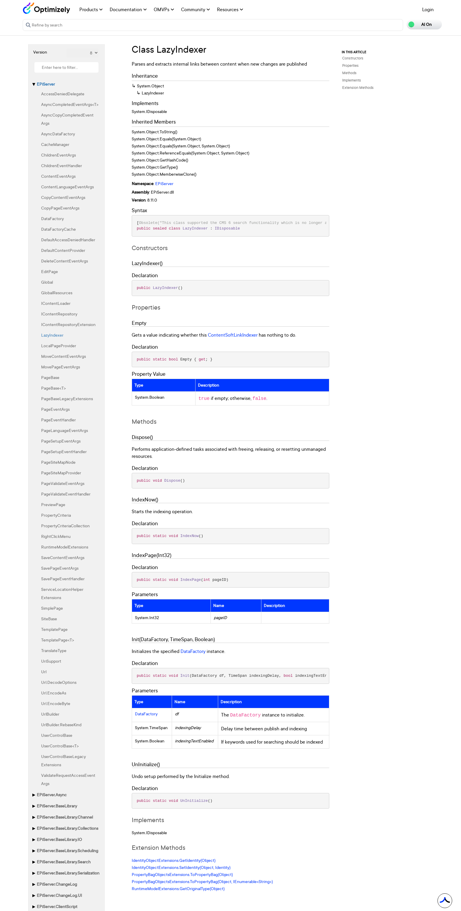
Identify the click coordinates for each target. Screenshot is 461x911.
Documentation (128, 9)
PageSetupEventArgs (61, 441)
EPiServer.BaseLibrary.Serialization (68, 873)
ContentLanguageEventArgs (67, 186)
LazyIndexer (52, 335)
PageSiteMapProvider (61, 473)
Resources (230, 9)
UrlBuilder (50, 714)
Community (195, 9)
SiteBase (49, 618)
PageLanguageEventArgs (64, 430)
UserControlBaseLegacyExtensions (63, 760)
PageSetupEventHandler (64, 451)
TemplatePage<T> (57, 640)
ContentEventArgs (58, 176)
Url (43, 671)
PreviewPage (53, 504)
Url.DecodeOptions (58, 682)
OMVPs (164, 9)
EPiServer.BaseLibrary (57, 806)
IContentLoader (56, 303)
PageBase (50, 377)
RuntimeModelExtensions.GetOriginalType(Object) (178, 888)
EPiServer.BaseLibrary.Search (64, 862)
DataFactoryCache (58, 229)
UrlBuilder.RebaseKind (61, 724)
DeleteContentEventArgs (64, 261)
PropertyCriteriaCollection (65, 525)
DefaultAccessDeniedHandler (68, 239)
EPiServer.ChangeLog (57, 884)
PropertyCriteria (56, 515)
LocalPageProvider (58, 345)
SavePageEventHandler (63, 578)
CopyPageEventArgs (60, 208)
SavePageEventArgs (59, 568)
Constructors (352, 58)
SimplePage (52, 608)
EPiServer (46, 84)
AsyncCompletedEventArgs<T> (69, 104)
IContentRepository (59, 314)
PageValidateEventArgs (62, 483)
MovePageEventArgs (60, 367)
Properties (350, 65)
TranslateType (53, 650)
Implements (351, 80)
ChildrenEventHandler (61, 165)
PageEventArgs (55, 409)
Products (91, 9)
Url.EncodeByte (55, 703)
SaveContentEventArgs (62, 557)
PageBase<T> (53, 388)
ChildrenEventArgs (58, 155)
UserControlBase (56, 735)
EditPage (49, 271)
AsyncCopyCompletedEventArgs (67, 119)
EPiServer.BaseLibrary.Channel (65, 817)
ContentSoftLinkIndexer (233, 335)
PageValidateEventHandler (66, 494)
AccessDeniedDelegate (62, 94)
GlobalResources (56, 292)
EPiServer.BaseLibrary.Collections (67, 828)
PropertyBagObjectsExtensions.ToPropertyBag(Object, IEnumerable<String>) (202, 881)
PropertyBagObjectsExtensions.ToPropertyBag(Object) (182, 874)
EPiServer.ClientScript (57, 906)
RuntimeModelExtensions (64, 547)
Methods (349, 72)
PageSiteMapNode (58, 462)
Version (40, 52)
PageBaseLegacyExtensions (67, 398)
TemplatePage (54, 629)
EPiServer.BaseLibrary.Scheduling (67, 850)
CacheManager (55, 144)
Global (47, 282)
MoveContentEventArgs (63, 356)
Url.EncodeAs (53, 693)
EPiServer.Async (52, 794)
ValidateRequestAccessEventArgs (68, 779)
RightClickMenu (56, 536)
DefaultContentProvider (63, 250)
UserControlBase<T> (60, 746)
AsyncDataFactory (58, 134)
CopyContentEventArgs (63, 197)
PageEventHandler (58, 420)
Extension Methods (358, 87)
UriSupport (51, 661)
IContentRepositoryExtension (68, 324)
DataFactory (52, 218)
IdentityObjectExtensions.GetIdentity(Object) (174, 860)
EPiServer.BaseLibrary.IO (59, 839)
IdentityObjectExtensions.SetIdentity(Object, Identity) (181, 867)
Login (428, 9)
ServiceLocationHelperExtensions (62, 593)
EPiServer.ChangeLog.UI (59, 895)
